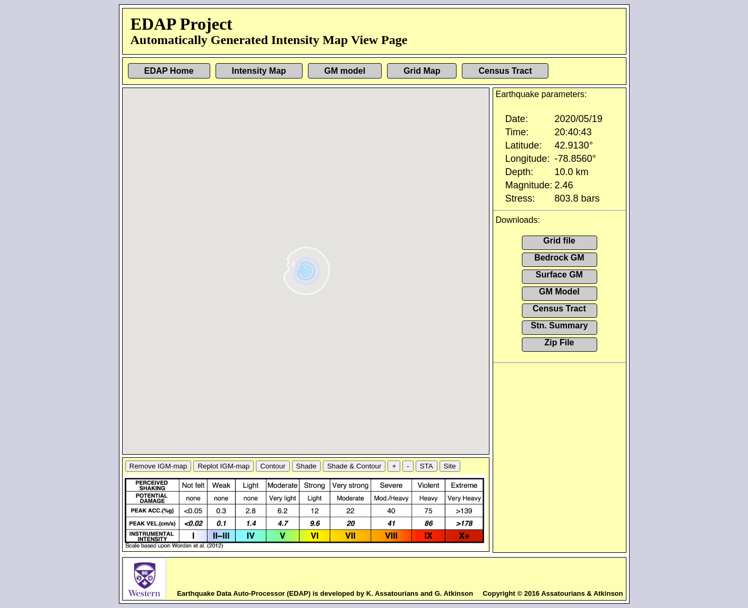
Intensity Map (259, 70)
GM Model (559, 291)
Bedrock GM (559, 257)
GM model (344, 70)
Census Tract (504, 70)
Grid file (559, 240)
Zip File (559, 342)
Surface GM (559, 274)
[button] (307, 267)
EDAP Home (169, 70)
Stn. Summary (559, 325)
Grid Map (421, 70)
